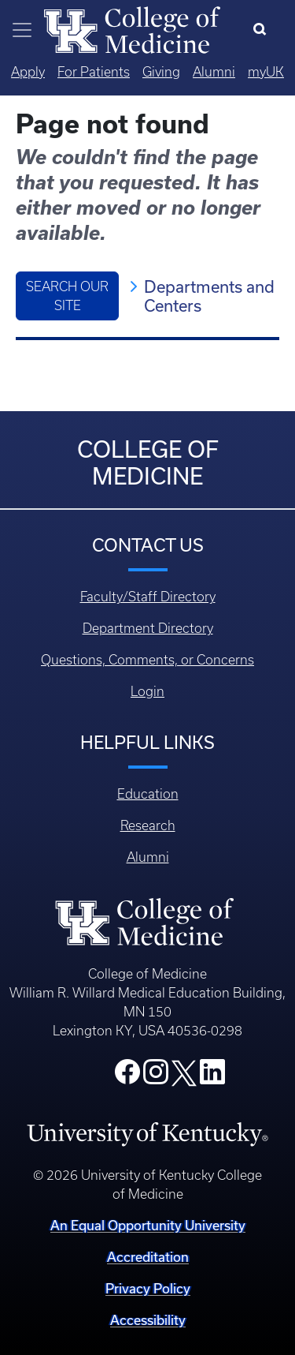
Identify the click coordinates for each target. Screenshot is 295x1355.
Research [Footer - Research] (147, 825)
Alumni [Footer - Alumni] (148, 857)
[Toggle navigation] (22, 30)
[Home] (132, 28)
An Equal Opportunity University (147, 1225)
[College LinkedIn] (212, 1076)
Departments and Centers (209, 296)
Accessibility (148, 1319)
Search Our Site (67, 296)
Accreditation (148, 1256)
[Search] (263, 30)
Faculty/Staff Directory (148, 597)
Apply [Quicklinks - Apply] (28, 72)
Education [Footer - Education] (148, 794)
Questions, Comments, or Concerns (147, 660)
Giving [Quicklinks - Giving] (161, 72)
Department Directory (148, 628)
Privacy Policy (147, 1288)
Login (147, 691)
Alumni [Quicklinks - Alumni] (214, 72)
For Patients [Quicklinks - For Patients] (93, 72)
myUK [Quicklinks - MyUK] (266, 72)
